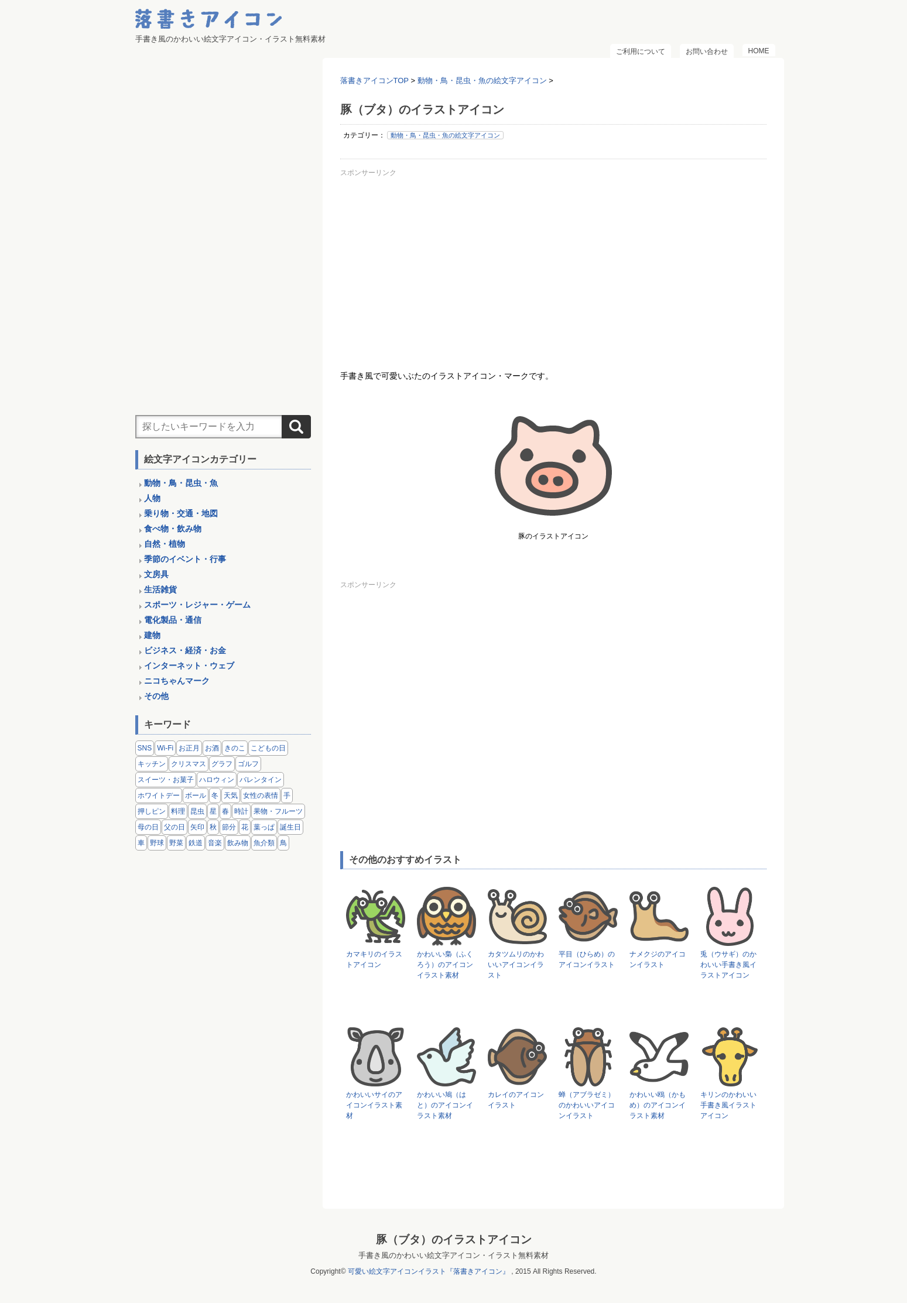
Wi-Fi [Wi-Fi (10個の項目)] (165, 748)
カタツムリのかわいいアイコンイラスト (516, 964)
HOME (758, 51)
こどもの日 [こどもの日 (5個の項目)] (268, 748)
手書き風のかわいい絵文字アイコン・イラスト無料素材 (453, 1255)
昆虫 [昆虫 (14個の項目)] (197, 811)
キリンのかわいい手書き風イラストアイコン (728, 1105)
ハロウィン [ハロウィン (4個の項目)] (216, 780)
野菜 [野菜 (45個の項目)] (176, 843)
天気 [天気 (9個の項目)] (231, 795)
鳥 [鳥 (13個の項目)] (283, 843)
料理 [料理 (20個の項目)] (178, 811)
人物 (152, 498)
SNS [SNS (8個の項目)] (145, 748)
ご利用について (640, 51)
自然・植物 (164, 543)
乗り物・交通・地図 (181, 513)
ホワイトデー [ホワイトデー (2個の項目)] (159, 795)
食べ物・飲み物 (172, 528)
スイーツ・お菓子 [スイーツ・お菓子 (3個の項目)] (166, 780)
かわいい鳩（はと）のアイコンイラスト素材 (445, 1105)
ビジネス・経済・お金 (185, 650)
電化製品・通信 (172, 620)
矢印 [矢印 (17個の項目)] (197, 827)
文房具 (156, 574)
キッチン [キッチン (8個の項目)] (152, 764)
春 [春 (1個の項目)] (225, 811)
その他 (156, 696)
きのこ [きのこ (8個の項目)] (234, 748)
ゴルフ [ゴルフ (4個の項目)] (248, 764)
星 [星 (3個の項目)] (213, 811)
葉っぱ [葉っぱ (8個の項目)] (264, 827)
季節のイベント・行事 (185, 559)
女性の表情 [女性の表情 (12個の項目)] (260, 795)
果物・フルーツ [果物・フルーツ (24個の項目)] (278, 811)
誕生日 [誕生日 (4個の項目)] (290, 827)
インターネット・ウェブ (189, 665)
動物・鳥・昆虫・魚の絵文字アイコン (445, 135)
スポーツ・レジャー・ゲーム (197, 604)
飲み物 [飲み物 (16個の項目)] (237, 843)
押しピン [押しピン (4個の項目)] (152, 811)
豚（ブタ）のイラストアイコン (454, 1239)
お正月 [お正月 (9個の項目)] (189, 748)
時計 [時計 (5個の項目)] (241, 811)
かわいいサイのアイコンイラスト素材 (374, 1105)
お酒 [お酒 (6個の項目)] (212, 748)
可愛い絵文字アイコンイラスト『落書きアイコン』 (428, 1271)
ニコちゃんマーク (177, 680)
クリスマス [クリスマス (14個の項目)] (188, 764)
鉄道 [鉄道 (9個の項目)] (196, 843)
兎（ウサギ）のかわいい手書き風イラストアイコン (728, 964)
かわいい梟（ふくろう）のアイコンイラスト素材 (445, 964)
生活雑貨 (160, 589)
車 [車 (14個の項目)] (141, 843)
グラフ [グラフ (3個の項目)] (221, 764)
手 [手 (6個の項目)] (286, 795)
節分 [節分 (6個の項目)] (229, 827)
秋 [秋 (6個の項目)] (213, 827)
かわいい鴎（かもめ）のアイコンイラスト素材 (657, 1105)
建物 (152, 635)
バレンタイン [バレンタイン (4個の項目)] (260, 780)
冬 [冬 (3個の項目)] (214, 795)
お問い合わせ (707, 51)
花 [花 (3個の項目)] (244, 827)
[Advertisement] (553, 263)
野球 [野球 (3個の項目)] (157, 843)
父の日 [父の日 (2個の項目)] (174, 827)
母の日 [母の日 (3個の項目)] (148, 827)
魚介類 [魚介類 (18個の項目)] (264, 843)
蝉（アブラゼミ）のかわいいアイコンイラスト (587, 1105)
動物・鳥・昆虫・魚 (181, 483)
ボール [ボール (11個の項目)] (195, 795)
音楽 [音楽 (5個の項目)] (215, 843)
